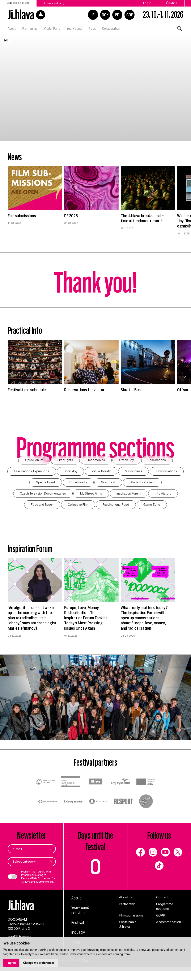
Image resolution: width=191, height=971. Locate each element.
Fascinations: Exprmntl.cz (30, 471)
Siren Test (108, 483)
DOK (105, 15)
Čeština (171, 3)
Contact (162, 899)
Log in (147, 3)
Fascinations (158, 460)
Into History (164, 494)
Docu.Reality (78, 483)
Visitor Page (52, 28)
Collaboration (111, 28)
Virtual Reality (101, 471)
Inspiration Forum (129, 494)
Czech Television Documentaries (42, 494)
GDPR (160, 917)
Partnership (128, 905)
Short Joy (70, 471)
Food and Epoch (41, 505)
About (12, 28)
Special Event (44, 483)
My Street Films (91, 494)
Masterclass (134, 471)
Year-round (74, 28)
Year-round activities (81, 912)
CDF (129, 15)
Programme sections (165, 908)
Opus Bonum (33, 460)
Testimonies (96, 460)
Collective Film (78, 505)
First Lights (65, 460)
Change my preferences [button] (39, 962)
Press (92, 28)
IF (93, 15)
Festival (78, 925)
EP (117, 15)
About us (126, 899)
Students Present (143, 483)
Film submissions (131, 917)
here (51, 883)
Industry (78, 934)
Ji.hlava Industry (55, 3)
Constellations (167, 471)
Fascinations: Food (116, 505)
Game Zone (152, 505)
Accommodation (169, 924)
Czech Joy (127, 460)
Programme (30, 28)
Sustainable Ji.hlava (128, 926)
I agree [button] (11, 962)
